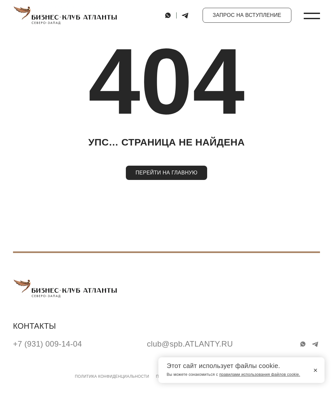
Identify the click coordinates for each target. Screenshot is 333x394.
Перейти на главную (167, 172)
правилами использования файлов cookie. (259, 374)
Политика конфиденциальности (112, 376)
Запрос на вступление (247, 15)
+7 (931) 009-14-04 (47, 344)
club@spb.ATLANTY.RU (190, 344)
